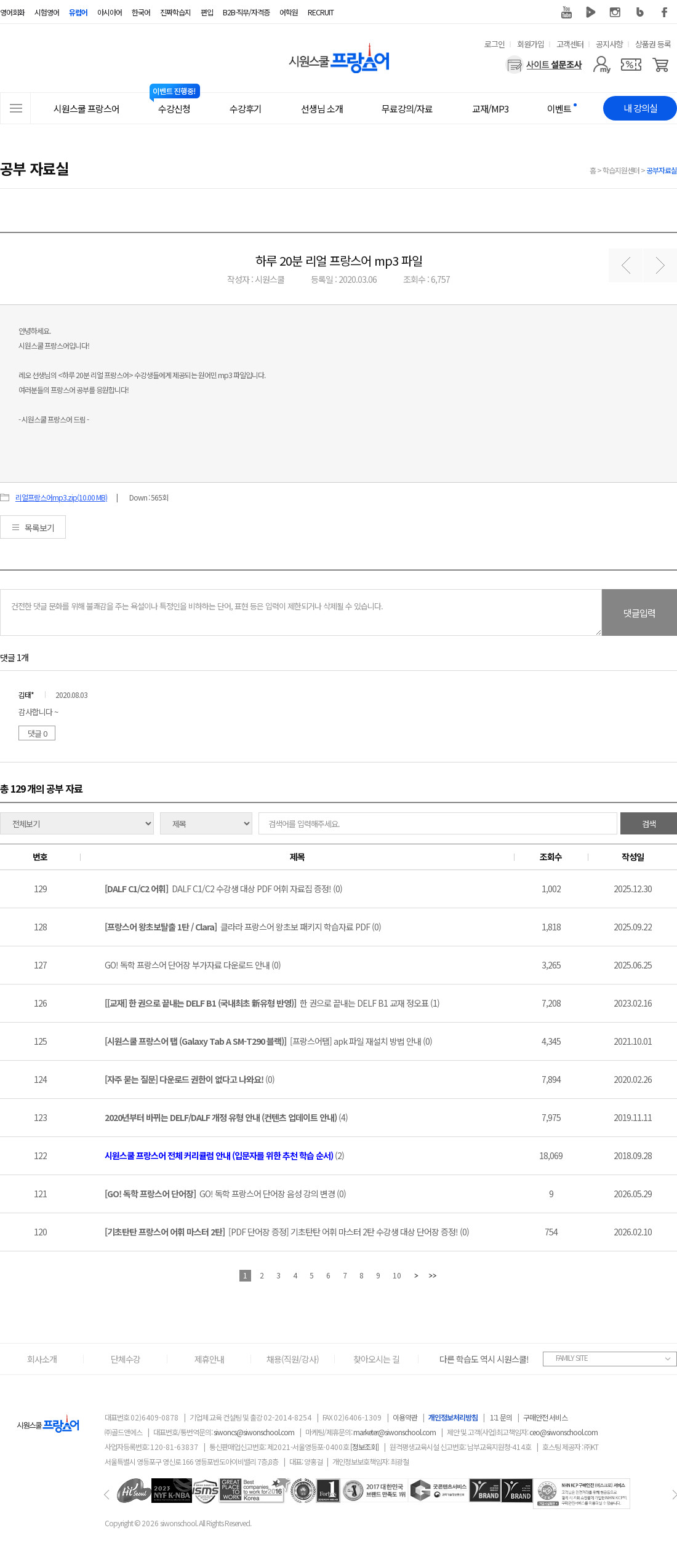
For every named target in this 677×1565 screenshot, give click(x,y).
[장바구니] (661, 64)
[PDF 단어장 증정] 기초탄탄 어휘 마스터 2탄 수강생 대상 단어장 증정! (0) (287, 1232)
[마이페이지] (601, 64)
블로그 (640, 12)
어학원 (288, 12)
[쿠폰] (631, 64)
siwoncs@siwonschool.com (254, 1432)
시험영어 (46, 12)
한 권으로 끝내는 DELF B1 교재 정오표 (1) (272, 1003)
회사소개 (42, 1359)
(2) (224, 1155)
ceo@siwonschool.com (563, 1432)
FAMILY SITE (572, 1357)
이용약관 (405, 1417)
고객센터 (569, 44)
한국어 (141, 12)
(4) (226, 1117)
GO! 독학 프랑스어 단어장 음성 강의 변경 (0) (225, 1193)
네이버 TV (591, 12)
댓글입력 (639, 612)
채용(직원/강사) (292, 1359)
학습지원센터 (621, 170)
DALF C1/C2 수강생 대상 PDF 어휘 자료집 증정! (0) (223, 888)
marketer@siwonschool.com (394, 1432)
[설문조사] (543, 64)
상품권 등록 (653, 44)
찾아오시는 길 (376, 1359)
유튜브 (566, 12)
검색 (648, 824)
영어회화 (12, 12)
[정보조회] (364, 1446)
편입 (207, 12)
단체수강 (125, 1359)
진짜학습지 (175, 12)
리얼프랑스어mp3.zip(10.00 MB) (61, 497)
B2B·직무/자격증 (246, 12)
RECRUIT (321, 12)
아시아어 (109, 12)
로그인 (494, 44)
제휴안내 (209, 1359)
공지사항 (609, 44)
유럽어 (78, 12)
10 (397, 1275)
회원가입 (530, 44)
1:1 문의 (501, 1417)
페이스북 (664, 12)
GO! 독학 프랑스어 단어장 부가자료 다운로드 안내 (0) (193, 965)
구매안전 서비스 (545, 1417)
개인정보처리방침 (453, 1417)
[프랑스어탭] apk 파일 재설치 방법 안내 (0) (268, 1041)
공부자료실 (661, 170)
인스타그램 (615, 12)
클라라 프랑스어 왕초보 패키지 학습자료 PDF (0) (243, 927)
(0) (189, 1079)
